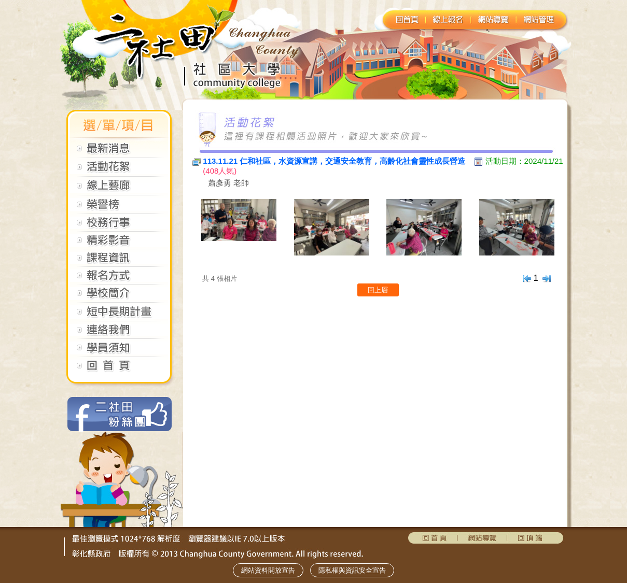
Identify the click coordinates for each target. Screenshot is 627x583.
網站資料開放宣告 (268, 570)
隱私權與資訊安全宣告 (352, 570)
